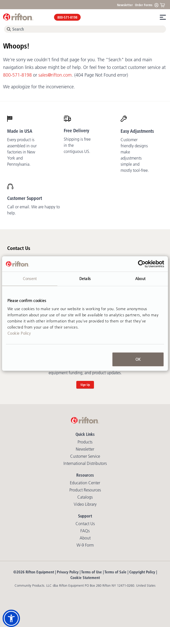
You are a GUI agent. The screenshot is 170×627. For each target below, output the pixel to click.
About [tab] (140, 278)
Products (85, 441)
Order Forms (143, 5)
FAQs (85, 530)
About (85, 537)
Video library (85, 504)
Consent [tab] (30, 278)
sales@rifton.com (55, 75)
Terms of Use (91, 572)
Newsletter (125, 5)
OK (138, 359)
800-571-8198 (67, 17)
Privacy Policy (68, 572)
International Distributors (85, 463)
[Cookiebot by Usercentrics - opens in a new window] (141, 264)
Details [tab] (85, 278)
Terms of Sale (115, 572)
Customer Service (85, 456)
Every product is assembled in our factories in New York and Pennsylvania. (22, 152)
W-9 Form (85, 545)
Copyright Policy (142, 572)
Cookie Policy (19, 333)
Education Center (85, 482)
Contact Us (85, 523)
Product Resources (85, 489)
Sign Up (85, 385)
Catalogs (85, 497)
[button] (11, 618)
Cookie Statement (85, 577)
